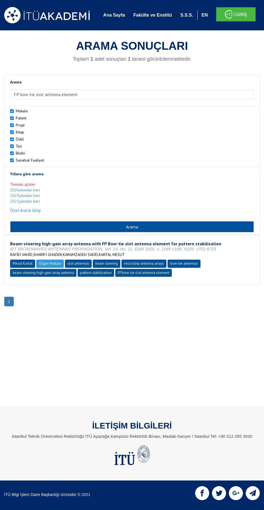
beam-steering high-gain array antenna (43, 272)
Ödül (20, 139)
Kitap (20, 132)
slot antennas (78, 263)
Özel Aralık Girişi (25, 210)
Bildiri (20, 153)
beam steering (106, 263)
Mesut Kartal (23, 263)
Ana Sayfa (114, 15)
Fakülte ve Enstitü (152, 15)
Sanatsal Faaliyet (30, 160)
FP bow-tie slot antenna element (143, 272)
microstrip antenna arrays (144, 263)
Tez (19, 146)
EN (205, 15)
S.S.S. (186, 15)
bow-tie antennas (184, 263)
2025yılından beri (25, 195)
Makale (22, 111)
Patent (21, 118)
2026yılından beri (25, 189)
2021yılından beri (25, 201)
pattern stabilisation (96, 272)
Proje (20, 125)
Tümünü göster (22, 184)
